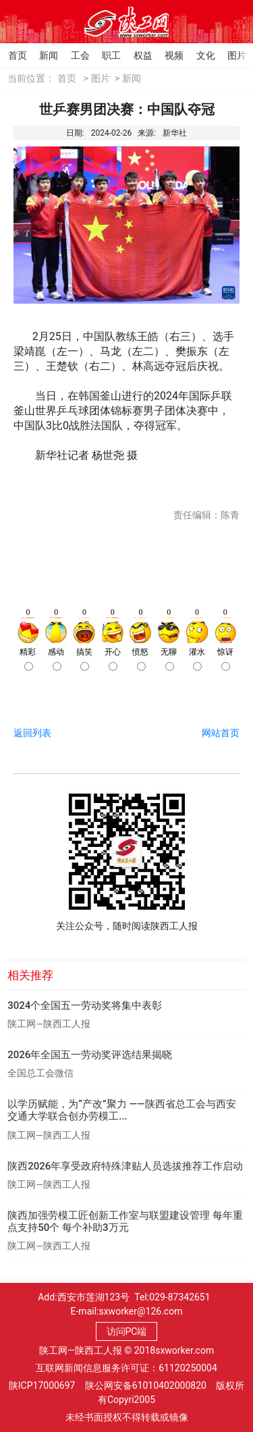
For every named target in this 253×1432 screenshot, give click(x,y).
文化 (199, 55)
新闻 (42, 55)
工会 (73, 55)
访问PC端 (127, 1331)
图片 (230, 55)
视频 (167, 55)
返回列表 (32, 732)
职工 (104, 55)
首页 (10, 55)
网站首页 (221, 732)
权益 (136, 55)
